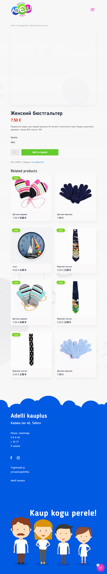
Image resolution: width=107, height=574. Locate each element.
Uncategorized (22, 26)
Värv (13, 142)
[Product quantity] (15, 152)
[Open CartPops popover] (100, 567)
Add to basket (39, 152)
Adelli (13, 26)
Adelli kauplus (18, 481)
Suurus (14, 137)
